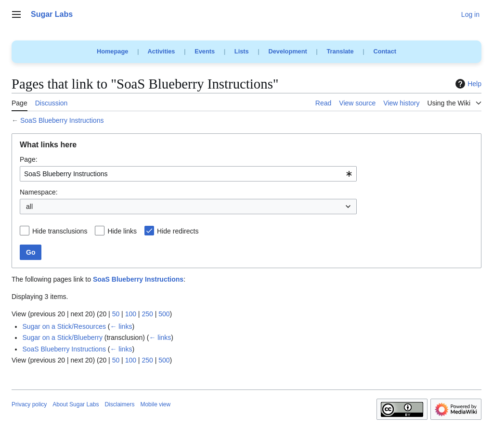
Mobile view (155, 404)
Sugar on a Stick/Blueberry (62, 337)
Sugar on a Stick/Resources (64, 326)
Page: (29, 159)
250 (147, 314)
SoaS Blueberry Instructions (62, 120)
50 (116, 314)
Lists (241, 51)
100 (130, 314)
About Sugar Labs (75, 404)
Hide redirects (177, 231)
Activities (161, 51)
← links (121, 326)
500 (163, 314)
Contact (384, 51)
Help (467, 84)
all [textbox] (29, 206)
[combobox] (188, 174)
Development (287, 51)
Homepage (112, 51)
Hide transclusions (59, 231)
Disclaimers (119, 404)
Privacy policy (29, 404)
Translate (340, 51)
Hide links (122, 231)
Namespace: (39, 192)
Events (205, 51)
